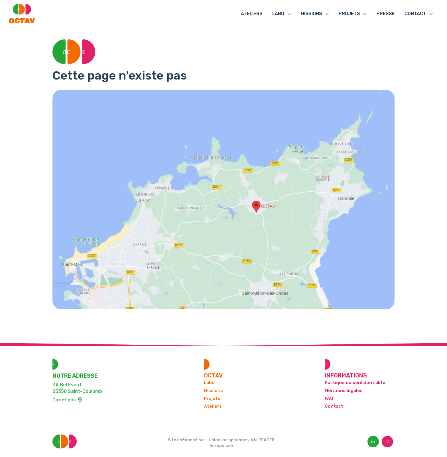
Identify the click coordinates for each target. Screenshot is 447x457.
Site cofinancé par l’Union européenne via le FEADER (221, 440)
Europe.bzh (221, 445)
